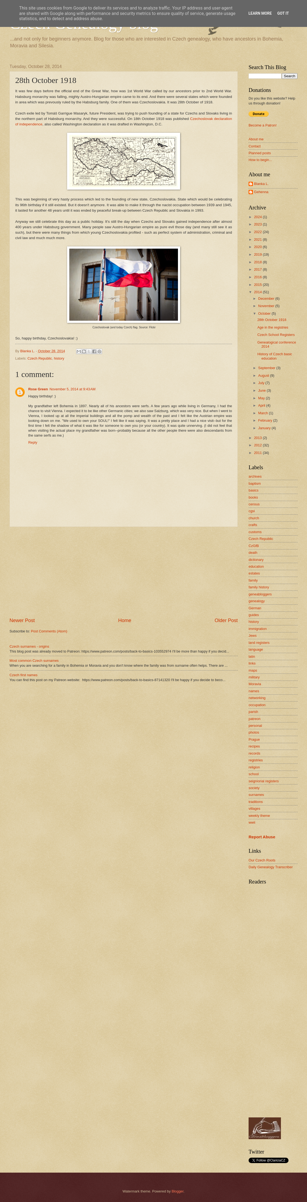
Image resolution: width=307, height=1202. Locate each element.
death (253, 553)
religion (254, 767)
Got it (283, 13)
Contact (255, 146)
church (254, 518)
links (252, 663)
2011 (258, 453)
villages (254, 809)
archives (255, 476)
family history (259, 587)
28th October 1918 (271, 320)
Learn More (260, 13)
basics (254, 490)
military (254, 677)
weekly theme (259, 816)
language (256, 649)
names (254, 691)
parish (253, 712)
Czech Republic (39, 358)
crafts (253, 525)
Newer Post (22, 620)
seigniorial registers (264, 781)
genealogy (257, 601)
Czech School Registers (276, 335)
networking (257, 698)
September (267, 368)
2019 (258, 254)
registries (256, 760)
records (254, 753)
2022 (258, 232)
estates (254, 573)
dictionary (256, 560)
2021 (258, 239)
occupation (257, 705)
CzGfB (254, 546)
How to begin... (260, 160)
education (256, 566)
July (261, 383)
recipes (254, 746)
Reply (32, 442)
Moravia (255, 684)
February (265, 420)
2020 (258, 247)
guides (254, 615)
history (59, 358)
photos (254, 732)
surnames (256, 795)
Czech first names (23, 675)
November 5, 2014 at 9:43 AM (72, 389)
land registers (259, 643)
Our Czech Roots (262, 860)
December (266, 298)
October (264, 313)
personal (255, 726)
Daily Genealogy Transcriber (271, 867)
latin (252, 656)
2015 (258, 285)
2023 (258, 224)
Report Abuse (262, 837)
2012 (258, 445)
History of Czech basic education (274, 356)
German (255, 608)
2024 (258, 217)
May (262, 398)
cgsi (252, 511)
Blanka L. (261, 184)
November (266, 306)
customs (255, 532)
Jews (252, 636)
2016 (258, 277)
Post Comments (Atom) (49, 631)
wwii (252, 822)
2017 (258, 269)
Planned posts (260, 153)
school (254, 774)
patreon (255, 719)
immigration (258, 629)
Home (124, 620)
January (264, 428)
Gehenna (261, 192)
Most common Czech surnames (34, 661)
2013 (258, 438)
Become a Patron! (263, 125)
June (262, 390)
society (254, 788)
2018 (258, 262)
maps (253, 670)
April (262, 405)
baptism (255, 483)
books (253, 497)
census (254, 504)
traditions (256, 802)
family (253, 580)
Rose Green (38, 389)
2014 (258, 292)
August (264, 375)
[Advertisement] (124, 572)
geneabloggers (260, 594)
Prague (254, 739)
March (263, 413)
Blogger (178, 1191)
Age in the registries (272, 327)
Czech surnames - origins (29, 646)
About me (256, 139)
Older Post (226, 620)
